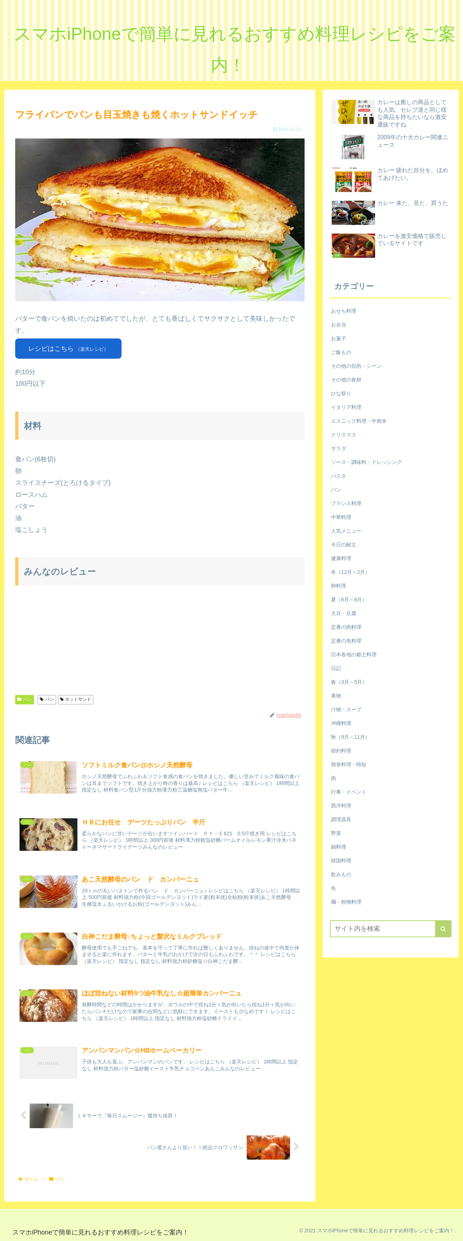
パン (24, 699)
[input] (390, 928)
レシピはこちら (68, 348)
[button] (443, 928)
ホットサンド (76, 699)
